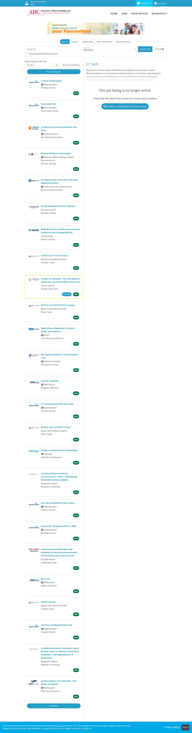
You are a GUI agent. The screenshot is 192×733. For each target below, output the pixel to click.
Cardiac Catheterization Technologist (59, 450)
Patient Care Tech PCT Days (54, 255)
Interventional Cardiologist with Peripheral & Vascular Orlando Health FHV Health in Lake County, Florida (59, 552)
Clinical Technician (50, 380)
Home (114, 13)
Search (65, 41)
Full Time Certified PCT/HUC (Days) (58, 503)
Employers (160, 3)
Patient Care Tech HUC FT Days (56, 427)
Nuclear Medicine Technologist (56, 153)
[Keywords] (54, 49)
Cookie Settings (172, 727)
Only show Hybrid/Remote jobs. (43, 53)
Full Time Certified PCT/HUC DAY (56, 625)
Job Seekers (144, 3)
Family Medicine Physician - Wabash (58, 206)
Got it (185, 727)
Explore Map (87, 41)
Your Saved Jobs (123, 41)
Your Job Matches (105, 41)
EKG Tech (45, 578)
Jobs (124, 13)
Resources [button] (159, 13)
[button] (159, 49)
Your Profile (139, 13)
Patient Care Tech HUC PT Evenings (58, 305)
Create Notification (71, 65)
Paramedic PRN (48, 104)
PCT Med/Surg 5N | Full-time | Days (57, 404)
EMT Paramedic (48, 602)
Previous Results (53, 71)
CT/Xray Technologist (51, 80)
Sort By (30, 65)
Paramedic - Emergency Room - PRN (58, 526)
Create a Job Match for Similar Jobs (125, 106)
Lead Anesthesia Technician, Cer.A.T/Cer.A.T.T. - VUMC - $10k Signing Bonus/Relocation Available (59, 476)
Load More (54, 706)
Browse (74, 41)
